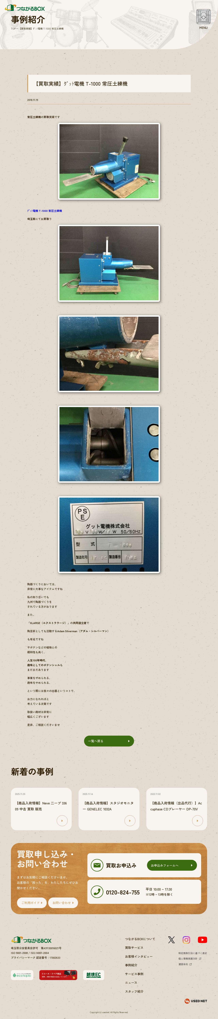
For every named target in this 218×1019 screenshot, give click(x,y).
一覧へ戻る (95, 741)
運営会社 (183, 964)
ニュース (131, 982)
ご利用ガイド (30, 902)
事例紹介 (131, 965)
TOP (13, 28)
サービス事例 (134, 974)
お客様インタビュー (139, 956)
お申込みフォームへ (164, 865)
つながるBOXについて (140, 939)
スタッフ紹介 (134, 991)
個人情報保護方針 (188, 958)
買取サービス (134, 947)
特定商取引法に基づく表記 (192, 953)
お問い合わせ (61, 902)
